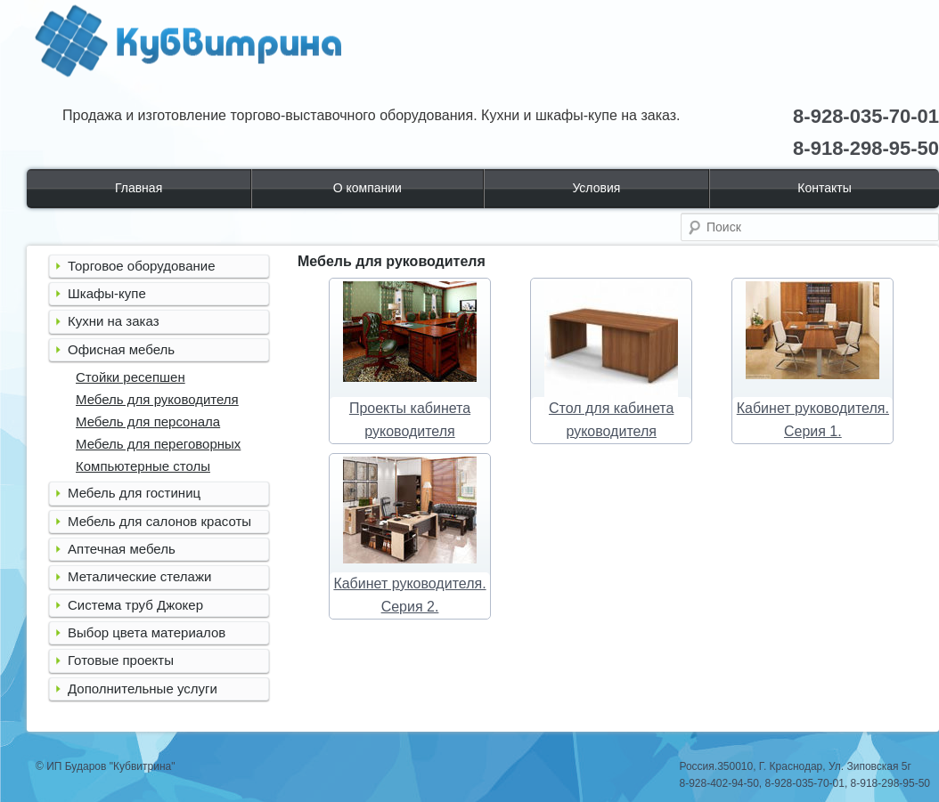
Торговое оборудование (142, 265)
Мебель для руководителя (157, 399)
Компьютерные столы (143, 466)
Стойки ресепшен (130, 377)
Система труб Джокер (135, 604)
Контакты (824, 188)
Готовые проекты (121, 660)
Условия (596, 188)
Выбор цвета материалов (146, 632)
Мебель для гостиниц (134, 492)
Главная (138, 188)
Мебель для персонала (148, 421)
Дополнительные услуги (142, 688)
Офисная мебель (121, 349)
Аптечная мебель (122, 548)
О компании (367, 188)
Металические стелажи (139, 576)
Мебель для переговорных (158, 443)
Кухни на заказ (113, 320)
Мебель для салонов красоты (159, 521)
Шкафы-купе (107, 293)
